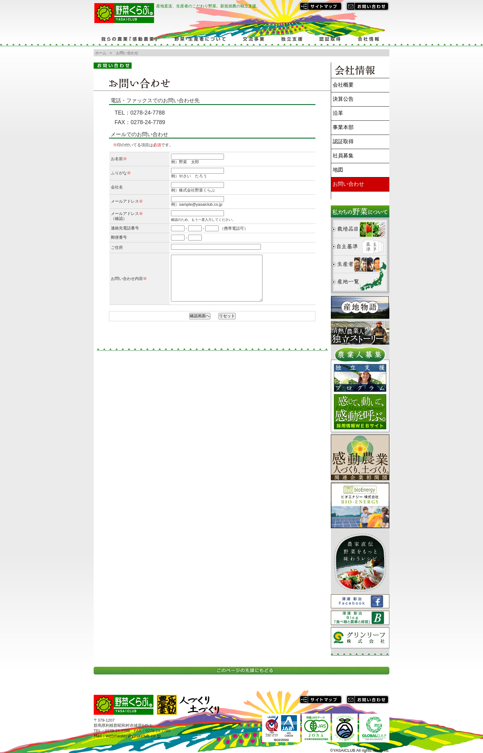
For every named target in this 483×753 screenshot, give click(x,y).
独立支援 (291, 39)
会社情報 (369, 39)
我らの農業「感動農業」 (130, 39)
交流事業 (253, 39)
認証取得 (330, 39)
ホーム (100, 53)
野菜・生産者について (200, 39)
